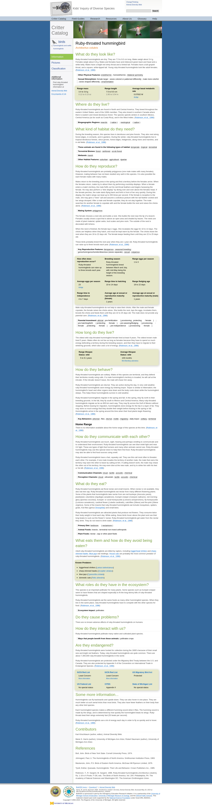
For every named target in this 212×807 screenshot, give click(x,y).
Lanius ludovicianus (104, 567)
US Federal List (84, 684)
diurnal (109, 419)
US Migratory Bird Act (142, 672)
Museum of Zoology (122, 796)
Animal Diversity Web (134, 4)
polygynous (97, 211)
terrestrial (153, 147)
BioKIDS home (81, 787)
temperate (135, 147)
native (113, 122)
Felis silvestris (98, 578)
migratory (124, 419)
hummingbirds (58, 49)
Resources (111, 18)
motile (116, 419)
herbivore (94, 525)
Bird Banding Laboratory (130, 361)
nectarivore (107, 525)
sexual (127, 252)
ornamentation (107, 82)
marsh (90, 155)
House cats (114, 554)
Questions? (93, 787)
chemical (128, 473)
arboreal (96, 419)
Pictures (56, 62)
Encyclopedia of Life (59, 94)
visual (105, 473)
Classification (59, 68)
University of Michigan (107, 796)
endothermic (106, 75)
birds (61, 41)
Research (95, 18)
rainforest (106, 151)
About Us (127, 18)
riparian (123, 159)
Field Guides (78, 18)
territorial (152, 419)
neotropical (125, 122)
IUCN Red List (83, 672)
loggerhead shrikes (139, 551)
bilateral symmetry (135, 75)
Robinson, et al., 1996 (85, 70)
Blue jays (93, 554)
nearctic (104, 122)
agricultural (114, 159)
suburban (104, 159)
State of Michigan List (142, 684)
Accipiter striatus (105, 571)
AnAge (136, 97)
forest (98, 151)
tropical (144, 147)
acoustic (119, 473)
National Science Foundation (120, 798)
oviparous (135, 252)
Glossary (142, 18)
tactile (111, 473)
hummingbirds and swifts (62, 45)
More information (84, 678)
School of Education (90, 796)
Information (57, 56)
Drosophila (99, 508)
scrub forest (117, 151)
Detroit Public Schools (144, 796)
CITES (107, 684)
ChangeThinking (132, 2)
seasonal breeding (123, 249)
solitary (144, 419)
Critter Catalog (59, 18)
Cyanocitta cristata (95, 574)
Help (154, 18)
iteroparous (109, 249)
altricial (100, 320)
